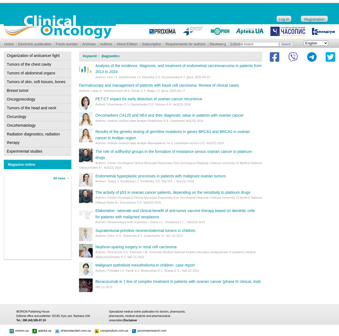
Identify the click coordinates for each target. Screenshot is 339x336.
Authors (106, 44)
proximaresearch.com (149, 330)
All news (59, 178)
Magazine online (21, 164)
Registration (314, 19)
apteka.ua (41, 330)
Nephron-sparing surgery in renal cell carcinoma (136, 247)
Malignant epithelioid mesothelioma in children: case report (145, 265)
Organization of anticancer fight (33, 55)
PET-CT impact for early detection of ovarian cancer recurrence (148, 99)
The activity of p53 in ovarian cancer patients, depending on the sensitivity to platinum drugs (172, 192)
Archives (89, 44)
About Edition (126, 44)
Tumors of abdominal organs (31, 73)
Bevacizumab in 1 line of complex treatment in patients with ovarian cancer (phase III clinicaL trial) (178, 281)
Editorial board (241, 44)
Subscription (151, 44)
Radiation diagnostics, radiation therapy (33, 138)
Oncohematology (21, 125)
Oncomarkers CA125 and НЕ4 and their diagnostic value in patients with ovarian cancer (169, 115)
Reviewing (218, 44)
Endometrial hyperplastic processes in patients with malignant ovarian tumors (160, 176)
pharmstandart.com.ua (73, 330)
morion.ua (19, 330)
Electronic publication (35, 44)
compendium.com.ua (111, 330)
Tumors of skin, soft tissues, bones (36, 82)
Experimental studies (24, 151)
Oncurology (16, 116)
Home (9, 44)
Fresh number (67, 44)
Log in (284, 19)
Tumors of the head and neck (31, 108)
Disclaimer (130, 320)
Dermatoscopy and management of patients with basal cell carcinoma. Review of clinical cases (159, 85)
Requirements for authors (185, 44)
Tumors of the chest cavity (29, 64)
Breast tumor (18, 90)
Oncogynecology (21, 99)
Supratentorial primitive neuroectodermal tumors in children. (145, 230)
